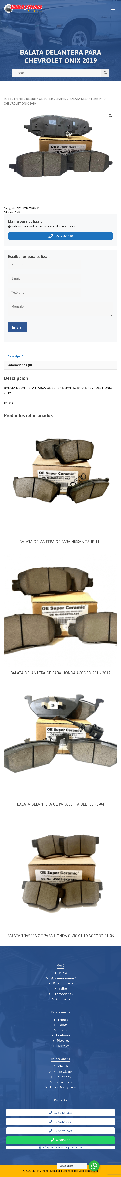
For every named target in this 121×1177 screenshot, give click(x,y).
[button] (110, 115)
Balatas (31, 98)
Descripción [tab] (16, 356)
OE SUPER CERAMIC (52, 98)
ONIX (17, 212)
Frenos (18, 98)
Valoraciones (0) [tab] (19, 365)
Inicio (7, 98)
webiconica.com (88, 1170)
